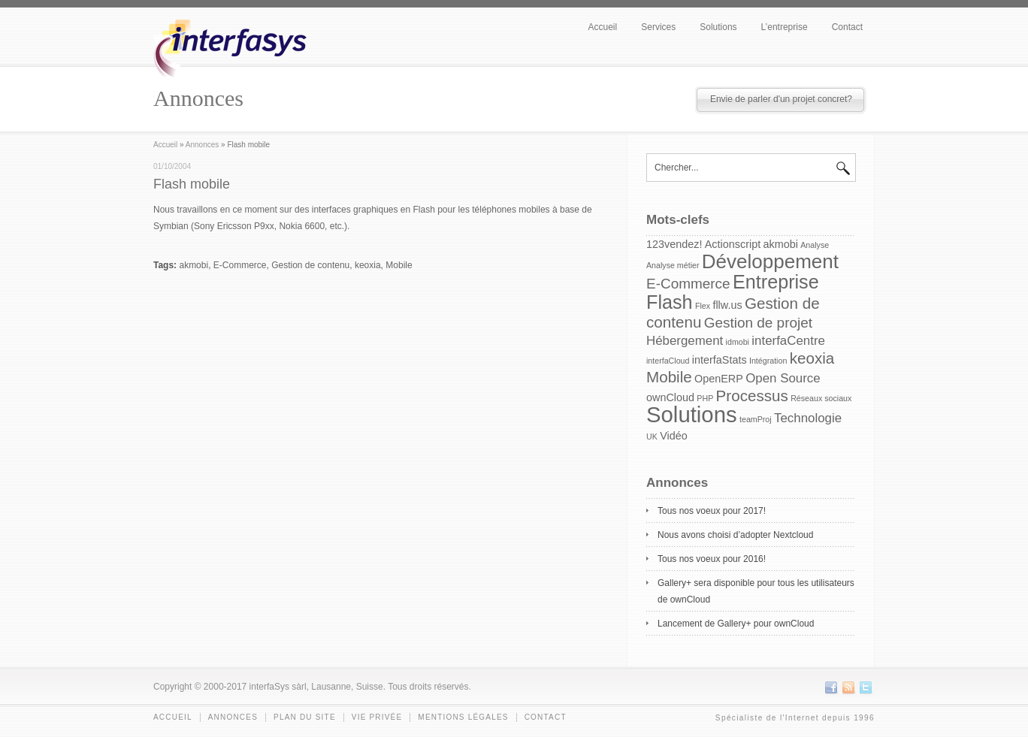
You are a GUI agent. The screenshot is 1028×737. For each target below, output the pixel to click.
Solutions (718, 27)
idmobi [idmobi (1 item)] (737, 341)
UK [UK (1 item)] (652, 436)
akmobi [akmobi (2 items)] (780, 244)
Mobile (399, 265)
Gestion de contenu (310, 265)
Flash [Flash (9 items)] (669, 302)
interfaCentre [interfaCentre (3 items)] (788, 341)
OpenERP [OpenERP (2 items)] (718, 379)
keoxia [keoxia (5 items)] (812, 358)
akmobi (193, 265)
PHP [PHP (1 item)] (705, 398)
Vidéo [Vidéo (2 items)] (674, 436)
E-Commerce (240, 265)
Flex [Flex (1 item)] (702, 305)
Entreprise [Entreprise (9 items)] (776, 281)
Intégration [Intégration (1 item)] (768, 360)
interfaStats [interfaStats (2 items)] (719, 360)
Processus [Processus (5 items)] (752, 395)
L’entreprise (784, 27)
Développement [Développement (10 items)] (770, 261)
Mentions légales (463, 717)
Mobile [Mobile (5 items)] (669, 376)
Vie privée (377, 717)
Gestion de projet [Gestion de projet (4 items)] (758, 323)
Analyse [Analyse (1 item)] (814, 244)
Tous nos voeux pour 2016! (712, 559)
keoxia (368, 265)
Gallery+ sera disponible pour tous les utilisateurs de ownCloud (756, 591)
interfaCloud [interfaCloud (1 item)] (667, 360)
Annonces (202, 144)
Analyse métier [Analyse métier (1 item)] (672, 265)
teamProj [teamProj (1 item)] (755, 419)
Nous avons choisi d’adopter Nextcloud (735, 535)
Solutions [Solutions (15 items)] (691, 414)
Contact (847, 27)
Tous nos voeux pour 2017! (712, 511)
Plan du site (305, 717)
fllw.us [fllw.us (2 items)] (727, 305)
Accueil (603, 27)
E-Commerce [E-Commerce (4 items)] (688, 283)
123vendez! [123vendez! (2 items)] (674, 244)
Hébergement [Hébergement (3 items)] (684, 341)
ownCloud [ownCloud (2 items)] (670, 397)
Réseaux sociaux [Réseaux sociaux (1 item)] (821, 398)
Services (658, 27)
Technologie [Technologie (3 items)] (808, 418)
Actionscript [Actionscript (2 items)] (732, 244)
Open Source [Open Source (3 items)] (782, 378)
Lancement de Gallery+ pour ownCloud (736, 623)
